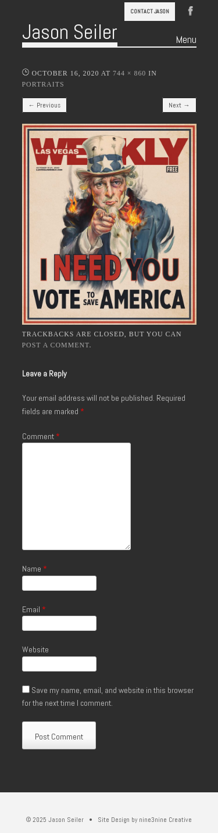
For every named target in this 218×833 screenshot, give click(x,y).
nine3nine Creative (165, 820)
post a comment (56, 345)
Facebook (190, 9)
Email (34, 609)
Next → (179, 105)
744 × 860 (129, 73)
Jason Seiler (69, 32)
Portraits (43, 84)
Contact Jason (149, 11)
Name (34, 568)
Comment (41, 436)
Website (35, 649)
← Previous (44, 105)
